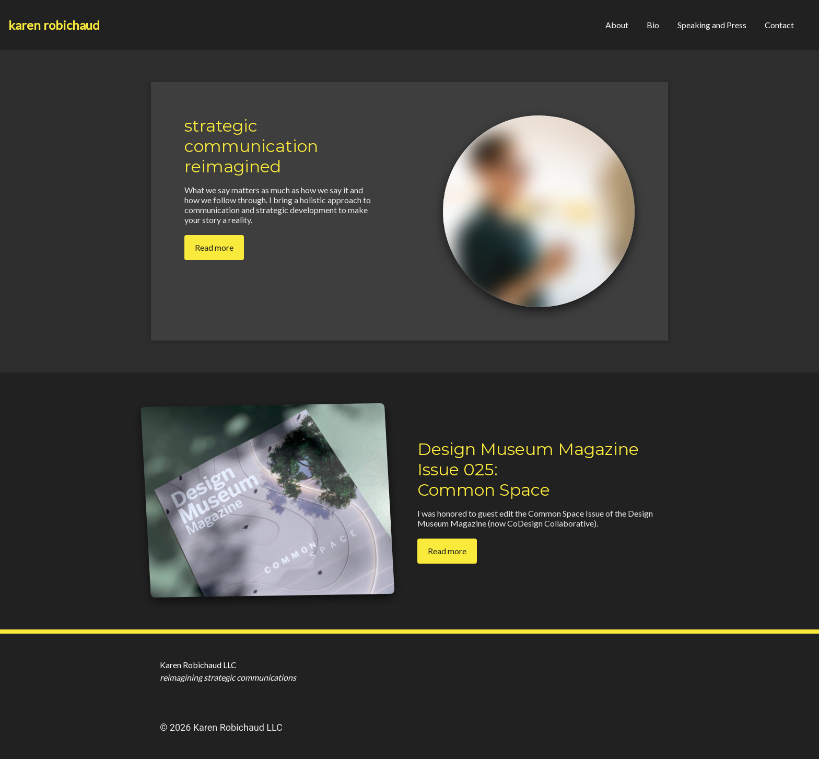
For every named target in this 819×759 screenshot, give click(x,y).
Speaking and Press (711, 25)
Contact (779, 25)
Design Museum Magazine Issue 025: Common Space (528, 469)
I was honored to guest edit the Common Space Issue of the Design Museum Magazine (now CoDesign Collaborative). (535, 518)
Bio (653, 25)
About (616, 25)
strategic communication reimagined (251, 146)
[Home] (54, 25)
